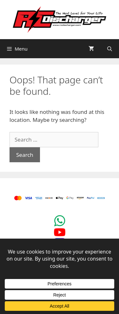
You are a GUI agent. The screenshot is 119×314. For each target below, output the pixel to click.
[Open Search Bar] (109, 48)
